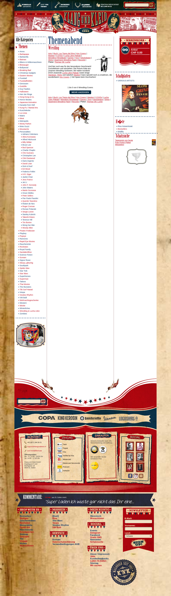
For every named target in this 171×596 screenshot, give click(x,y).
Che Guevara (28, 153)
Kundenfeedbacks (99, 558)
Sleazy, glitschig (26, 263)
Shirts (50, 60)
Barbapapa (24, 54)
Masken (51, 56)
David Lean (27, 164)
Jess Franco (27, 180)
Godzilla (23, 86)
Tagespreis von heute (124, 140)
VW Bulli (23, 298)
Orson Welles (28, 193)
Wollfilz (121, 132)
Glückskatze (86, 58)
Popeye (23, 236)
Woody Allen (27, 228)
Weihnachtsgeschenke (29, 300)
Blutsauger (24, 65)
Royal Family (25, 249)
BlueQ (56, 516)
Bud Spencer (27, 147)
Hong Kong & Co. (27, 97)
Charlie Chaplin (28, 150)
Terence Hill (27, 220)
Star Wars (24, 273)
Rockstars (24, 247)
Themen (22, 47)
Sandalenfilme (26, 252)
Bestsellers (122, 129)
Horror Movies (26, 100)
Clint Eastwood (28, 158)
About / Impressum (100, 554)
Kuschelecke (25, 110)
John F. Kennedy (29, 185)
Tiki (21, 539)
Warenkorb (95, 516)
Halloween (24, 92)
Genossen (24, 84)
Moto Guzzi (24, 126)
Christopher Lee (29, 155)
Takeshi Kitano (28, 217)
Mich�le (48, 497)
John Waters (27, 188)
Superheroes (25, 276)
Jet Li (24, 182)
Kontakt (57, 539)
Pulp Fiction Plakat (123, 142)
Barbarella (24, 57)
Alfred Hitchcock (29, 139)
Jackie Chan (27, 177)
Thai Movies (25, 284)
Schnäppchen (27, 532)
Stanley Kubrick (28, 214)
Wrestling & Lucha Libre (30, 311)
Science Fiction (26, 255)
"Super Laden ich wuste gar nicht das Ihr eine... (89, 502)
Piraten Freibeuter (27, 231)
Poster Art (25, 527)
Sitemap (24, 534)
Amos (22, 51)
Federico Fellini (28, 172)
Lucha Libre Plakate (72, 56)
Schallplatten (123, 76)
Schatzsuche (123, 136)
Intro (50, 53)
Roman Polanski (29, 209)
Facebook (95, 535)
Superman (24, 279)
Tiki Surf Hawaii (26, 290)
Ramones (24, 239)
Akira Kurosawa (29, 137)
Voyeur (23, 543)
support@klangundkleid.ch (36, 447)
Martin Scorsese (29, 190)
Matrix (22, 116)
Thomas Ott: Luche (62, 62)
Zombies (23, 314)
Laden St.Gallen (98, 561)
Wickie (22, 306)
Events (93, 530)
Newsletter (95, 539)
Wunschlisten (27, 546)
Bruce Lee (26, 145)
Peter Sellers (27, 196)
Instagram (95, 533)
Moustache (24, 129)
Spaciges (24, 536)
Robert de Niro (28, 204)
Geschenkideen (28, 520)
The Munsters (25, 287)
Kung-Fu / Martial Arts (29, 108)
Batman (23, 59)
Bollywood (24, 67)
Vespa (22, 292)
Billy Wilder (27, 142)
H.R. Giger (26, 174)
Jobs (92, 556)
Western (23, 303)
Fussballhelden (26, 81)
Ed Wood (26, 169)
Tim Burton (27, 222)
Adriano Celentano (30, 134)
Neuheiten (25, 523)
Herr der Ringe (26, 94)
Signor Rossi (25, 260)
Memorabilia (26, 525)
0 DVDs (59, 56)
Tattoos (23, 281)
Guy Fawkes (25, 89)
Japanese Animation (28, 102)
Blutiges (24, 518)
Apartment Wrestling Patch (65, 60)
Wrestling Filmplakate (57, 58)
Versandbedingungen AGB (66, 544)
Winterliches (25, 308)
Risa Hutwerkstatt (125, 126)
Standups (52, 75)
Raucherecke (25, 244)
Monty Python (25, 124)
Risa (55, 518)
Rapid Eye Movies (27, 241)
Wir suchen (96, 565)
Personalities (25, 132)
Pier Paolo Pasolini (30, 198)
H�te (120, 122)
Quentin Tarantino (29, 201)
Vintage (24, 541)
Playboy (23, 233)
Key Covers (81, 53)
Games (71, 58)
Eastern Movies (26, 75)
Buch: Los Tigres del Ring (64, 53)
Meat (22, 118)
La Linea (23, 113)
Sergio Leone (28, 212)
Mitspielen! (119, 145)
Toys (77, 58)
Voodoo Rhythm (26, 295)
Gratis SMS (96, 537)
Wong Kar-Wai (28, 225)
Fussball (23, 78)
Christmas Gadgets (28, 73)
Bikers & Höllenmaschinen (31, 62)
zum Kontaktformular (34, 451)
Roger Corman (28, 206)
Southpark (24, 265)
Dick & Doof (27, 166)
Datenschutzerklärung (64, 542)
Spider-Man (24, 268)
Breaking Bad (25, 70)
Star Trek (23, 271)
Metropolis (24, 121)
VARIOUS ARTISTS (126, 81)
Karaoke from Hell (27, 105)
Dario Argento (28, 161)
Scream (23, 257)
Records (81, 60)
